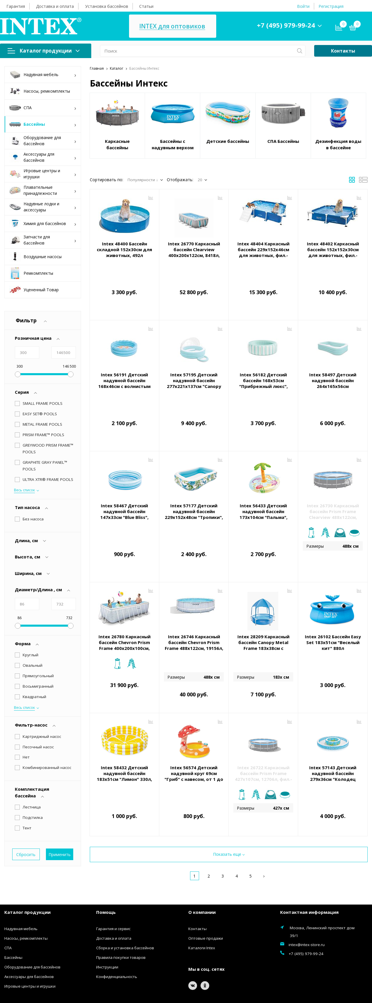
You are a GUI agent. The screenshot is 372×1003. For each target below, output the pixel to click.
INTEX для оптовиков (172, 26)
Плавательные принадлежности (42, 190)
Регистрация (331, 6)
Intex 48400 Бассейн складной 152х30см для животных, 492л (124, 249)
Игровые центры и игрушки (42, 173)
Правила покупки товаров (121, 912)
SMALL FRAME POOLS (42, 403)
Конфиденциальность (116, 931)
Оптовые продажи (205, 893)
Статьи (146, 6)
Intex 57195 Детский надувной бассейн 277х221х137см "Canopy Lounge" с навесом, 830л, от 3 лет (194, 373)
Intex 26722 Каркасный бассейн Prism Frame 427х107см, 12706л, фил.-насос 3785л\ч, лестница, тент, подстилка (263, 737)
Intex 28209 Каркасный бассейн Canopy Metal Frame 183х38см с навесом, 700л (263, 607)
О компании (202, 867)
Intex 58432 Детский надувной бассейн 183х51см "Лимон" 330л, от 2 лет (124, 734)
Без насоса (33, 474)
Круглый (30, 610)
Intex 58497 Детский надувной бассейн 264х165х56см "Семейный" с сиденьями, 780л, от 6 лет (332, 373)
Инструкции (107, 921)
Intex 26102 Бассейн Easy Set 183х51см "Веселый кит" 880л (333, 604)
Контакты (343, 51)
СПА (42, 108)
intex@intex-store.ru (307, 899)
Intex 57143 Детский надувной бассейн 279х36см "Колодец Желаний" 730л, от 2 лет (333, 734)
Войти (303, 6)
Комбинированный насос (47, 712)
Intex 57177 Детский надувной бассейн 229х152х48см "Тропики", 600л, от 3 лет (194, 488)
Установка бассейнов (106, 6)
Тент (27, 773)
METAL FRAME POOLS (42, 424)
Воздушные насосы (35, 257)
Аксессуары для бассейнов (42, 157)
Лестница (32, 752)
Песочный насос (38, 691)
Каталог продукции (44, 50)
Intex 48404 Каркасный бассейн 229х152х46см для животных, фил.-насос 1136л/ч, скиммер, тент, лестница (263, 255)
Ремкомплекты (31, 273)
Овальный (32, 620)
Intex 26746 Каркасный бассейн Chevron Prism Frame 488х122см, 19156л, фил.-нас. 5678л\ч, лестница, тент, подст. (194, 610)
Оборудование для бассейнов (42, 140)
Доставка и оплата (55, 6)
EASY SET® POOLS (40, 413)
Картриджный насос (42, 681)
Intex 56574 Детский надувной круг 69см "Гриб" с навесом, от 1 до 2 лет (193, 734)
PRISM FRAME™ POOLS (43, 434)
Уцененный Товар (34, 290)
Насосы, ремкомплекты (39, 91)
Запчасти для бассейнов (42, 240)
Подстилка (33, 762)
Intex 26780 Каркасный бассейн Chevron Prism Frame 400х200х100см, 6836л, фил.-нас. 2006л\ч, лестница (124, 610)
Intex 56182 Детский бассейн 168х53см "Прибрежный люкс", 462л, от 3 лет (263, 370)
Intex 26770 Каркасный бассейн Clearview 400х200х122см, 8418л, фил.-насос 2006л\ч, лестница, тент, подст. (194, 255)
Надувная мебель (42, 75)
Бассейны (42, 124)
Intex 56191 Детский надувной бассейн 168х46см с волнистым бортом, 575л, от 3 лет (124, 370)
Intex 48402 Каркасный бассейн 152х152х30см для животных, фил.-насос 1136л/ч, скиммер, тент (333, 255)
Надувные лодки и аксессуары (42, 207)
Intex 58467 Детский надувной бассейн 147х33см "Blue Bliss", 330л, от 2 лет (124, 488)
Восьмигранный (38, 641)
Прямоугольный (38, 631)
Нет (26, 702)
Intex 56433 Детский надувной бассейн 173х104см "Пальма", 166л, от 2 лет (263, 488)
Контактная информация (309, 867)
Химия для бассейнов (42, 224)
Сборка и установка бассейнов (125, 902)
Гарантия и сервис (113, 883)
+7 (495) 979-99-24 (286, 25)
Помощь (106, 867)
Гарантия (15, 6)
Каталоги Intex (201, 902)
